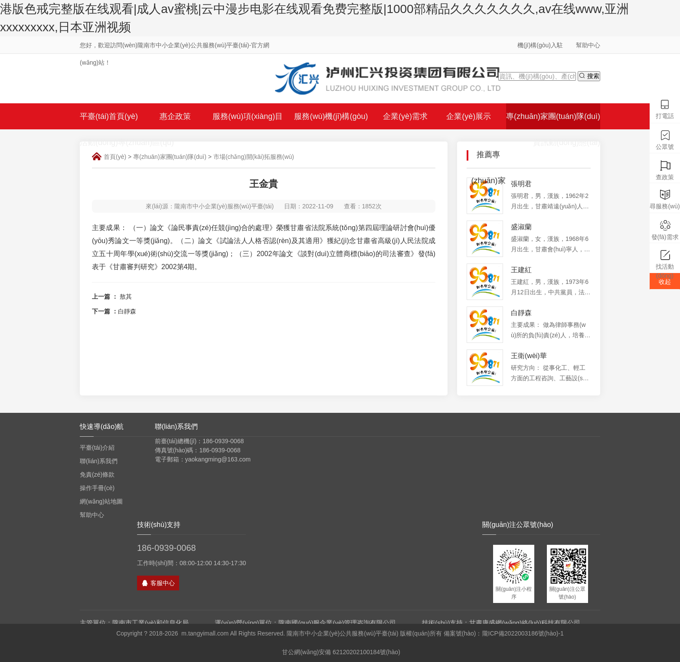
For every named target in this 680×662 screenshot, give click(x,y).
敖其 (126, 296)
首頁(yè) (115, 156)
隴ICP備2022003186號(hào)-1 (523, 633)
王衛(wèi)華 (529, 355)
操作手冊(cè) (97, 487)
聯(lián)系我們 (99, 461)
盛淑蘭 (521, 227)
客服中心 (158, 583)
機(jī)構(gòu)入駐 (540, 45)
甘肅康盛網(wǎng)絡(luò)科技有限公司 (524, 622)
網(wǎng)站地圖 (101, 501)
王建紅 (521, 269)
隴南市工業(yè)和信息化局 (150, 622)
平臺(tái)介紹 (97, 447)
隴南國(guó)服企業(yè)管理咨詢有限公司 (337, 622)
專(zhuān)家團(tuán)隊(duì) (169, 156)
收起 (665, 281)
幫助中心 (588, 45)
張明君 (521, 184)
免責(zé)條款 (97, 474)
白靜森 (127, 311)
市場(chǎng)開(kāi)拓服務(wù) (253, 156)
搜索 (589, 75)
